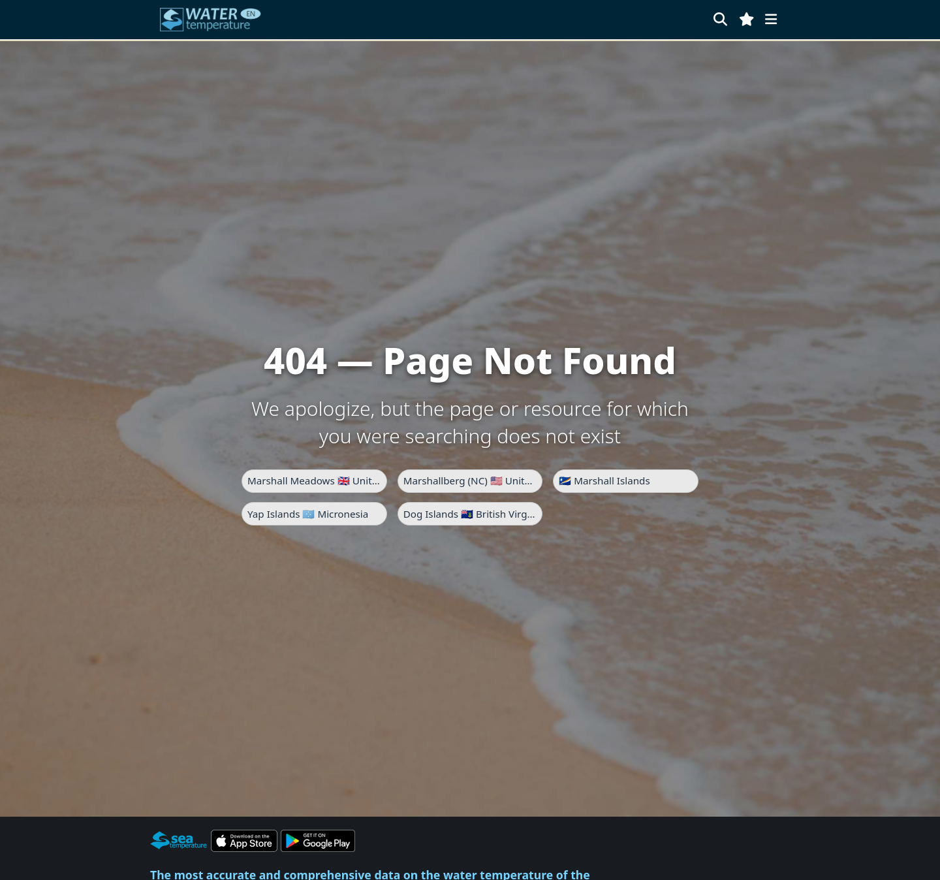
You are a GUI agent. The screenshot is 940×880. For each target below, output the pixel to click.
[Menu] (771, 19)
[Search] (720, 19)
